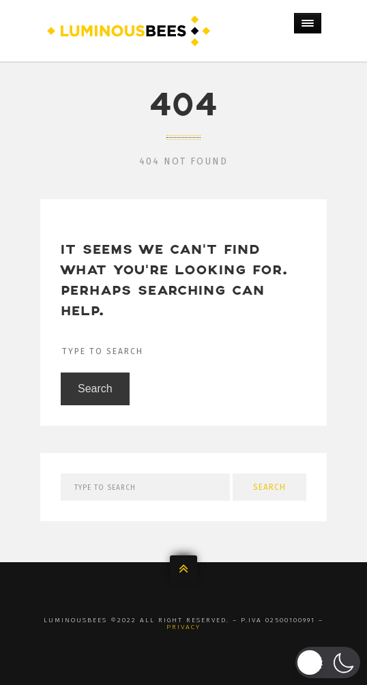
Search (95, 388)
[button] (327, 662)
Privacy (183, 627)
